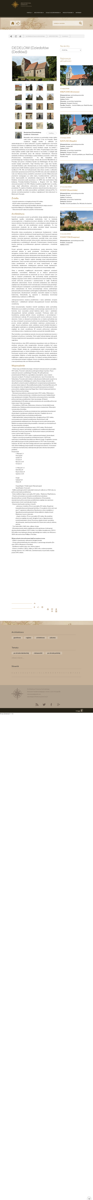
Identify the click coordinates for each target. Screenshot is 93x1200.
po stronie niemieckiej (21, 653)
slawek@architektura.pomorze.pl (37, 696)
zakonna (52, 638)
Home (20, 36)
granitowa (17, 638)
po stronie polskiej (53, 653)
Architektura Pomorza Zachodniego (35, 36)
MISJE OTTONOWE (68, 12)
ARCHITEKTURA (39, 12)
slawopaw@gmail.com (34, 694)
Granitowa (65, 36)
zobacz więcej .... (18, 658)
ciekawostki (38, 653)
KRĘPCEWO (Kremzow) (69, 92)
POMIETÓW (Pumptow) (70, 237)
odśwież (15, 36)
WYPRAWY (78, 12)
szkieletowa (40, 638)
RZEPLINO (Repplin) (68, 141)
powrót (11, 36)
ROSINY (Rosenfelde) (68, 190)
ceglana (28, 638)
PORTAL (29, 12)
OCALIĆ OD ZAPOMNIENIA (53, 12)
